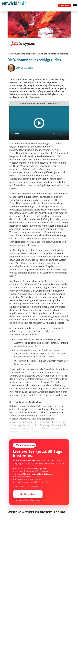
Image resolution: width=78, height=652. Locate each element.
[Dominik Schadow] (11, 68)
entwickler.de (14, 6)
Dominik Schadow (24, 68)
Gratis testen (64, 5)
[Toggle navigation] (15, 5)
